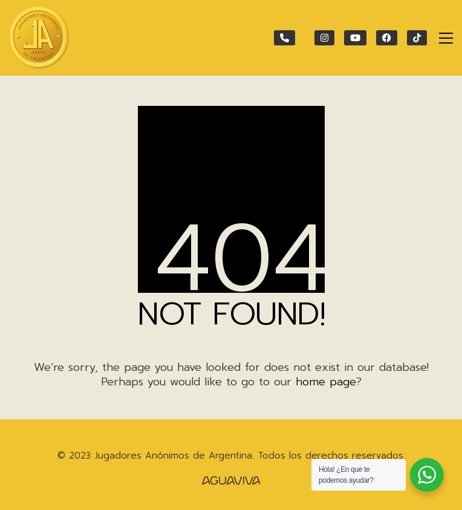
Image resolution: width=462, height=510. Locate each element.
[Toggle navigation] (446, 38)
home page (326, 381)
